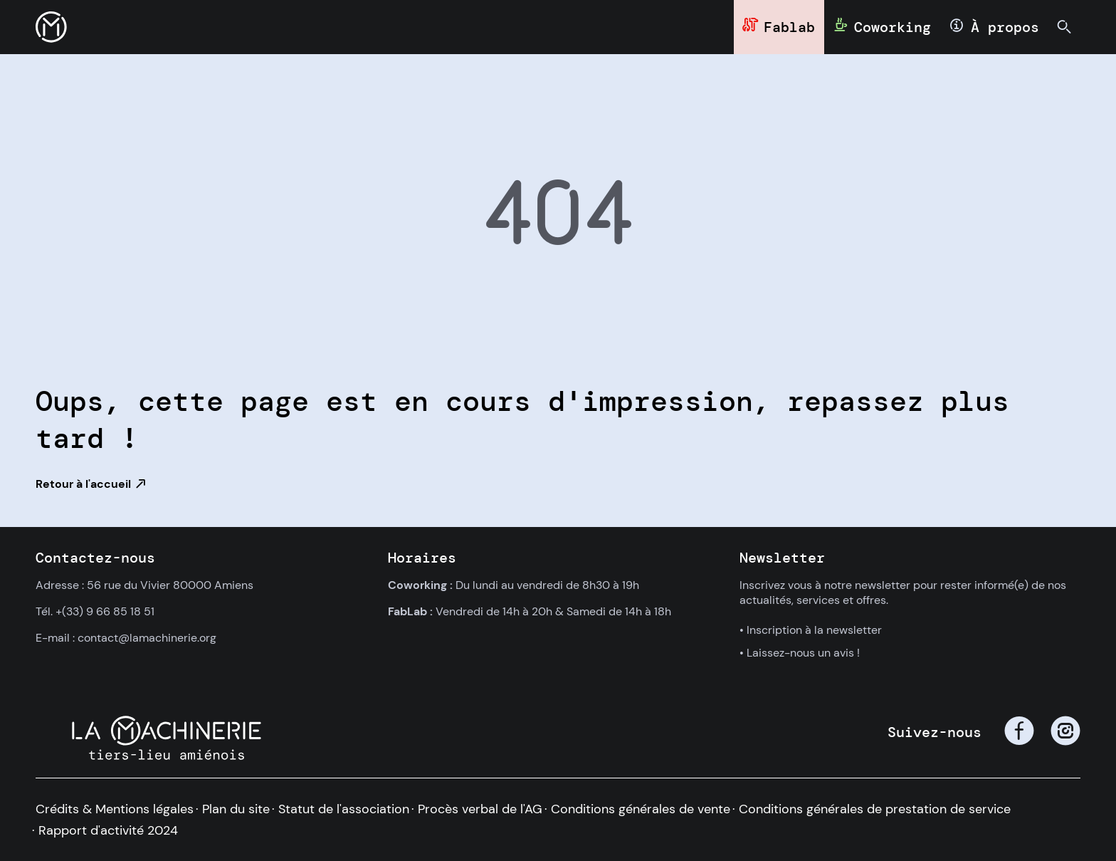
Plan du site (236, 809)
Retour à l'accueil (83, 483)
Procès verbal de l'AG (480, 809)
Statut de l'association (343, 809)
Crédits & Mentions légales (115, 809)
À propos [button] (1005, 27)
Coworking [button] (892, 27)
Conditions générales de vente (640, 809)
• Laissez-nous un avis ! (799, 652)
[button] (51, 27)
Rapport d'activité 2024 (108, 830)
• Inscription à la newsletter (810, 629)
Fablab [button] (789, 27)
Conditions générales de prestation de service (875, 809)
